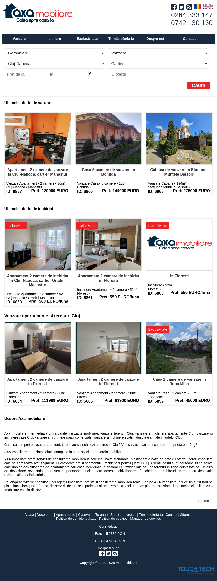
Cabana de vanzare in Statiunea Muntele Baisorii (179, 172)
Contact (189, 39)
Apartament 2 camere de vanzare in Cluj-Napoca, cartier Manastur (37, 172)
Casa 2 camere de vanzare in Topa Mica (179, 381)
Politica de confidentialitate (76, 518)
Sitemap (186, 515)
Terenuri (101, 515)
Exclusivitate (87, 39)
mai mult (204, 500)
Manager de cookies (145, 518)
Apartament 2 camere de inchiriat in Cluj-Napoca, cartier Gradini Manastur (37, 280)
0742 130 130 (192, 22)
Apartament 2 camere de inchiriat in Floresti (108, 278)
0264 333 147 (192, 15)
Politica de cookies (113, 518)
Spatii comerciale (123, 515)
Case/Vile (85, 515)
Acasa (29, 515)
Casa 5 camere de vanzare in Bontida (108, 172)
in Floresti (179, 276)
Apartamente (65, 515)
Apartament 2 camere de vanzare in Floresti (37, 381)
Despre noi (45, 515)
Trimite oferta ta (121, 39)
